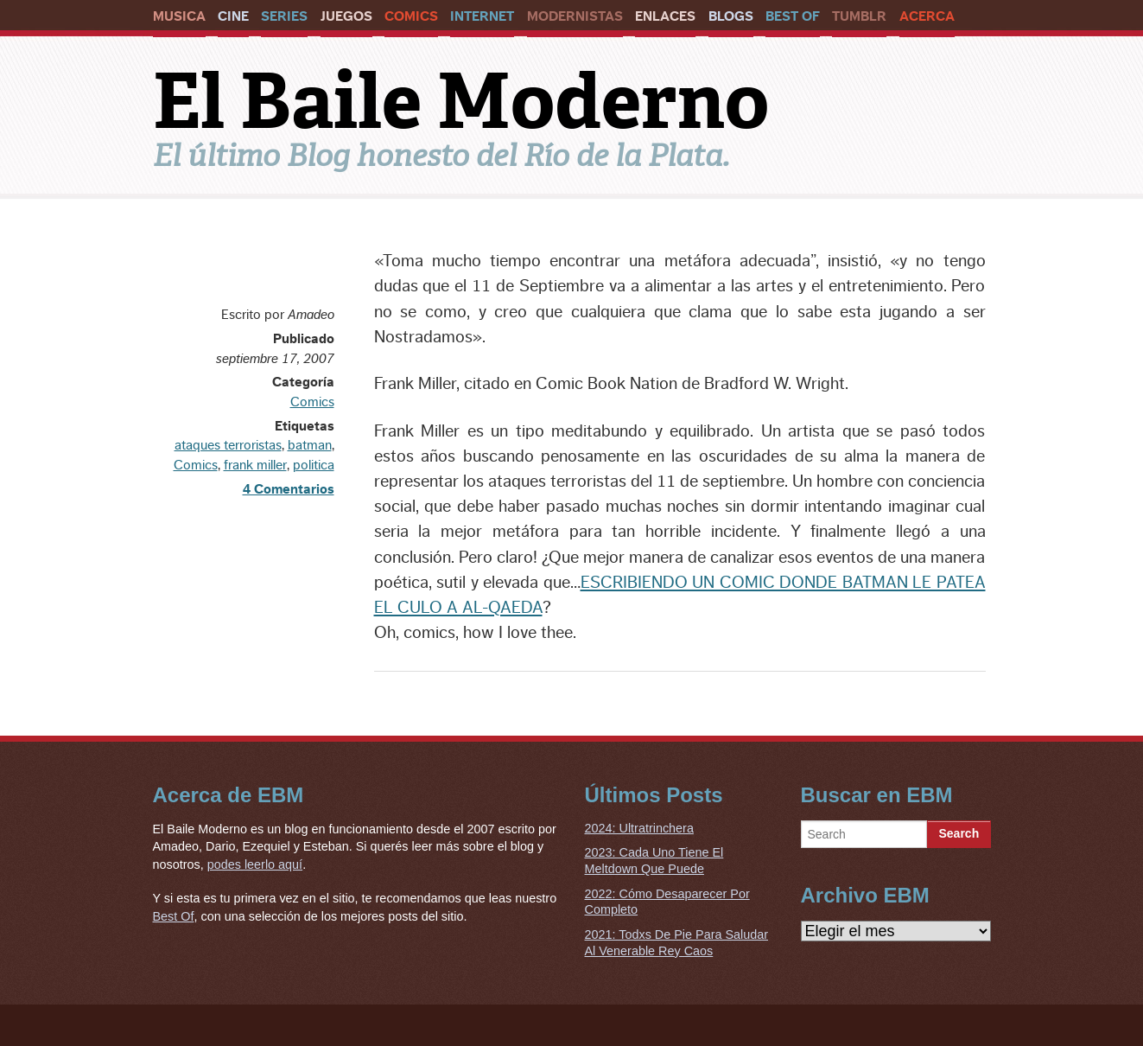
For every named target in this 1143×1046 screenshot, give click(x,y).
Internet (482, 16)
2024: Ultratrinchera (639, 828)
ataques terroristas (228, 445)
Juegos (346, 16)
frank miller (255, 465)
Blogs (730, 16)
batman (310, 445)
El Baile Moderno (461, 101)
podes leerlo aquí (254, 864)
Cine (233, 16)
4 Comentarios (288, 489)
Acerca (927, 16)
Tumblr (859, 16)
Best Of (792, 16)
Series (284, 16)
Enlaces (665, 16)
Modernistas (575, 16)
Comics (411, 16)
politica (313, 465)
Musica (179, 16)
